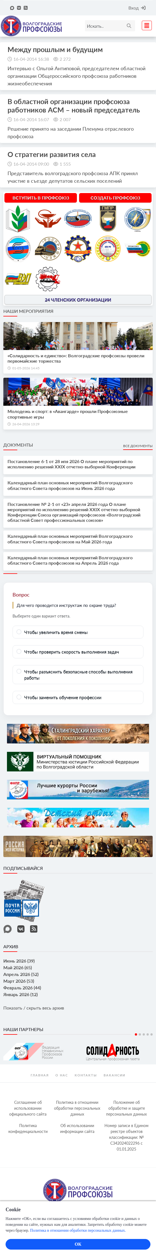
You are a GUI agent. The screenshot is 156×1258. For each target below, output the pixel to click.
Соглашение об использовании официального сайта (28, 1108)
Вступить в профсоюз (41, 197)
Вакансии (114, 1075)
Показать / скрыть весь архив (33, 1007)
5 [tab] (151, 1034)
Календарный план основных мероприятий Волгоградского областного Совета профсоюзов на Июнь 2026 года (70, 485)
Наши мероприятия (28, 311)
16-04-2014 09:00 (31, 163)
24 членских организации (78, 299)
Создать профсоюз (115, 197)
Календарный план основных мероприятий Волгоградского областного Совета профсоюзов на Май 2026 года (70, 538)
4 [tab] (148, 1034)
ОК (78, 1244)
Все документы (138, 446)
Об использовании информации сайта (77, 1128)
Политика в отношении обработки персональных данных (77, 1108)
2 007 (65, 119)
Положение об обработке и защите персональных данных (126, 1108)
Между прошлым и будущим (55, 49)
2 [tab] (140, 1034)
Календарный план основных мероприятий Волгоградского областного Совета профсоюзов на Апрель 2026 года (70, 560)
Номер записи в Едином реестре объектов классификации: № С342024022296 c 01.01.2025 (126, 1137)
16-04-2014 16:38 (31, 59)
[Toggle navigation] (145, 24)
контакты (86, 1075)
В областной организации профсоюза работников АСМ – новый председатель (74, 105)
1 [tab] (136, 1034)
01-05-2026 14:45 (26, 368)
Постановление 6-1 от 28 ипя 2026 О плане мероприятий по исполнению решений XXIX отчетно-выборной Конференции (71, 464)
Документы (18, 444)
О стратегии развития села (52, 154)
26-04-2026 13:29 (26, 424)
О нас (61, 1075)
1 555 (65, 163)
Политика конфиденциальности (28, 1128)
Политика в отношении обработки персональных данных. (78, 1230)
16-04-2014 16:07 (31, 119)
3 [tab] (144, 1034)
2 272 (65, 59)
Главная (40, 1075)
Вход (136, 7)
